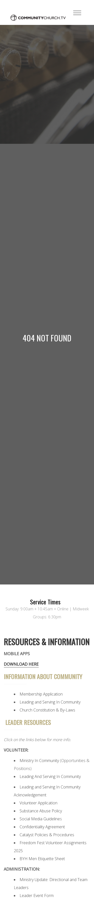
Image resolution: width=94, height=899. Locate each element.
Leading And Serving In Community (50, 776)
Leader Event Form (37, 895)
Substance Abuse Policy (41, 811)
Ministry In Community (39, 760)
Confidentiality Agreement (42, 827)
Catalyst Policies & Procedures (47, 834)
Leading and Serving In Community (50, 702)
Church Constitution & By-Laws (47, 710)
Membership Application (41, 694)
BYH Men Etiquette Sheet (42, 858)
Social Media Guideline (40, 819)
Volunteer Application (38, 803)
